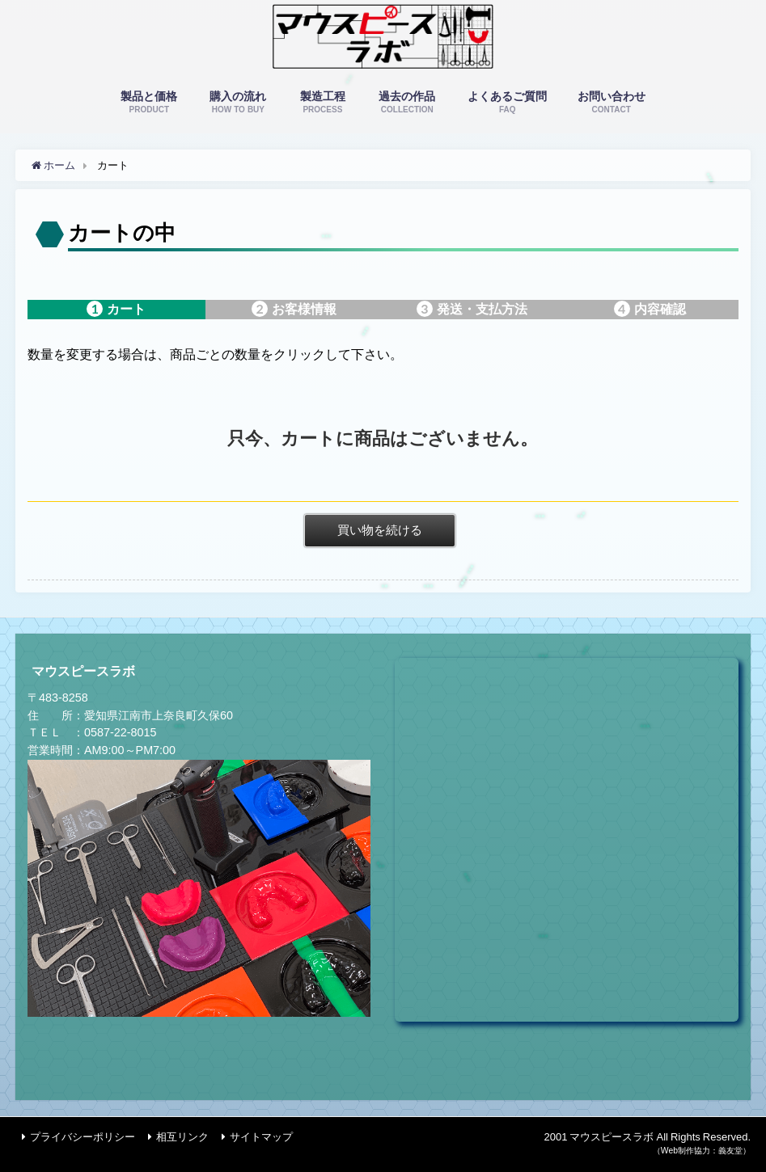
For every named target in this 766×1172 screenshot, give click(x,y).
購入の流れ (238, 103)
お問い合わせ (611, 103)
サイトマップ (261, 1137)
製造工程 (322, 103)
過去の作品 (407, 103)
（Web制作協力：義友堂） (702, 1150)
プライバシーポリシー (82, 1137)
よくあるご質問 (507, 103)
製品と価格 (149, 103)
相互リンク (182, 1137)
